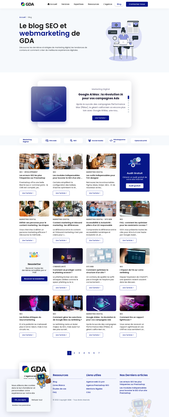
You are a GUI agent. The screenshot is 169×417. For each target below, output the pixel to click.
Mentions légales (94, 388)
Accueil (22, 17)
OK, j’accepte (20, 400)
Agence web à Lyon (95, 381)
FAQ (55, 392)
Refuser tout (37, 400)
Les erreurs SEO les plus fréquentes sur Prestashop (132, 383)
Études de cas (59, 388)
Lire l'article (27, 193)
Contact (137, 4)
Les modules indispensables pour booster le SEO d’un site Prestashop (133, 390)
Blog (55, 381)
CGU (88, 392)
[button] (128, 97)
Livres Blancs (59, 385)
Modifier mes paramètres (21, 405)
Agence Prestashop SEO (97, 385)
